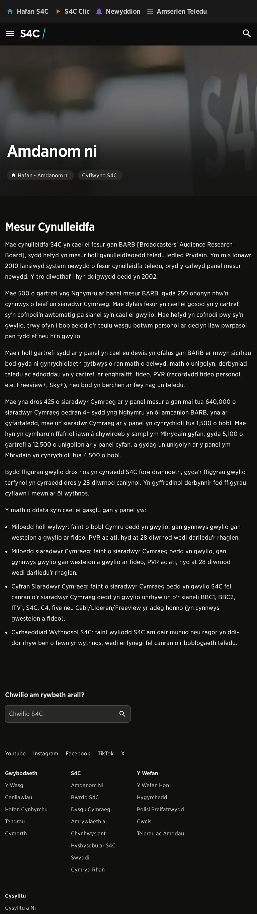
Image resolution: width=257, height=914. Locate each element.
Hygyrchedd (152, 797)
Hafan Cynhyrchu (26, 809)
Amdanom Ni (87, 785)
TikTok (106, 753)
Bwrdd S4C (85, 797)
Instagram (45, 753)
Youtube (15, 753)
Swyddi (80, 857)
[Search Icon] (247, 33)
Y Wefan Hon (153, 785)
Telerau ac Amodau (160, 833)
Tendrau (15, 821)
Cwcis (144, 821)
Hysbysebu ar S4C (93, 845)
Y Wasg (14, 785)
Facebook (78, 753)
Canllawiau (18, 797)
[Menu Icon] (10, 34)
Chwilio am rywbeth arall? (44, 695)
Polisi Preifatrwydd (160, 809)
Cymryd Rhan (88, 869)
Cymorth (16, 833)
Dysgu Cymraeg (90, 809)
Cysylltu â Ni (20, 908)
